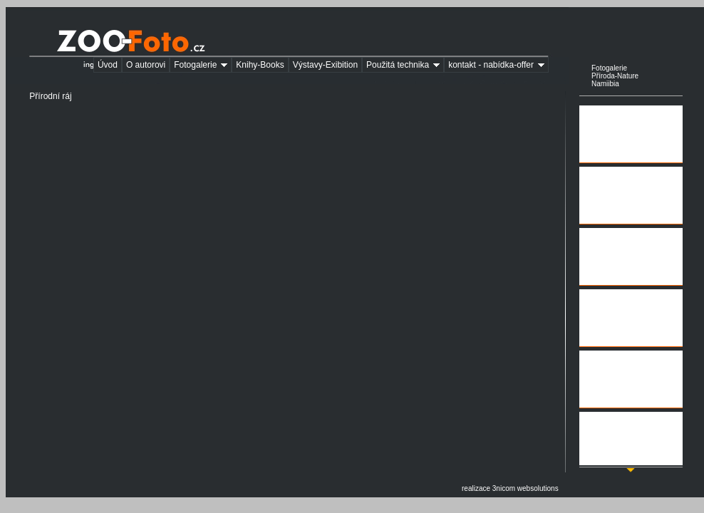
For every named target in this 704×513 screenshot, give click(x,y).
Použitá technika (405, 65)
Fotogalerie (203, 65)
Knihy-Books (260, 65)
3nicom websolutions (525, 488)
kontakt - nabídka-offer (498, 65)
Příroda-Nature (614, 76)
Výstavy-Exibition (325, 65)
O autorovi (145, 65)
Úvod (108, 65)
